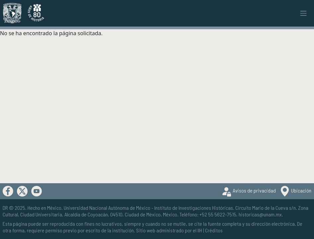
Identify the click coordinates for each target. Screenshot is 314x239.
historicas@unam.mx (260, 214)
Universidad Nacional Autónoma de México (107, 207)
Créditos (214, 230)
